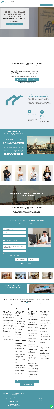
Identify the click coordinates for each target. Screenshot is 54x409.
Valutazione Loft (27, 384)
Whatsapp (33, 79)
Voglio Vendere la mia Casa (10, 238)
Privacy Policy (16, 255)
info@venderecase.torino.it (12, 396)
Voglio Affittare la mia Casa (10, 240)
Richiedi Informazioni (27, 263)
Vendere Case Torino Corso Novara (27, 381)
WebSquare (17, 405)
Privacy (11, 401)
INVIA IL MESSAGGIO (14, 250)
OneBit (16, 404)
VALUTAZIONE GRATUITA (14, 24)
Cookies (16, 401)
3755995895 (46, 5)
